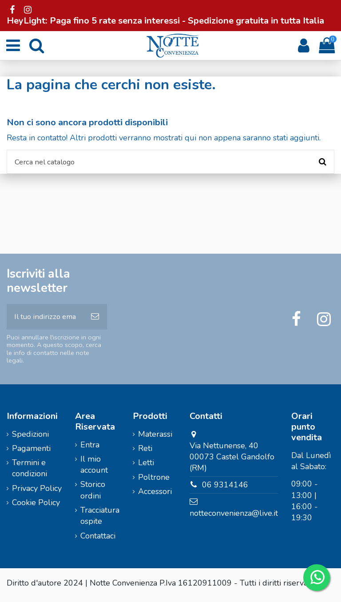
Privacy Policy (37, 492)
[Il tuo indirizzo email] (45, 320)
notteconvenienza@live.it (234, 517)
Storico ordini (92, 494)
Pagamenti (31, 452)
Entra (89, 448)
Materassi (155, 437)
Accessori (155, 495)
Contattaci (97, 539)
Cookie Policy (36, 506)
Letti (146, 466)
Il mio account (94, 468)
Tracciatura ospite (99, 519)
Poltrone (154, 480)
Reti (145, 452)
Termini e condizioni (29, 472)
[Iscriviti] (95, 320)
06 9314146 (225, 488)
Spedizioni (30, 437)
